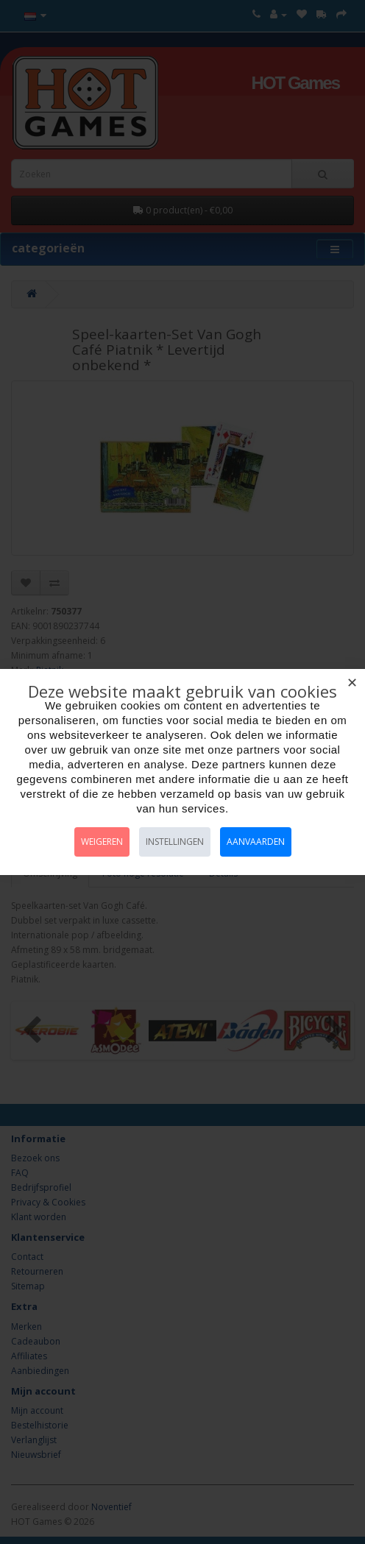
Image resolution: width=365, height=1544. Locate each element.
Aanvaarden (256, 841)
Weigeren (102, 841)
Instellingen (175, 841)
